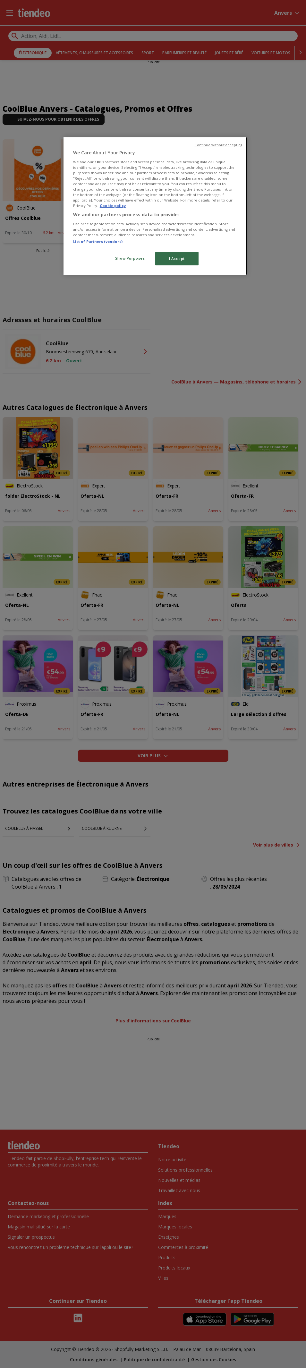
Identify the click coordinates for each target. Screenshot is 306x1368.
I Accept (177, 258)
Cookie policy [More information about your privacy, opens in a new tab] (113, 205)
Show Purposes (130, 258)
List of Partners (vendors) (98, 241)
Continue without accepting (218, 145)
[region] (155, 206)
